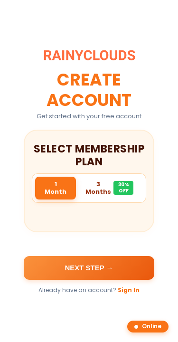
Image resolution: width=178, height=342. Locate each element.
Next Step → (89, 268)
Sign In (129, 290)
